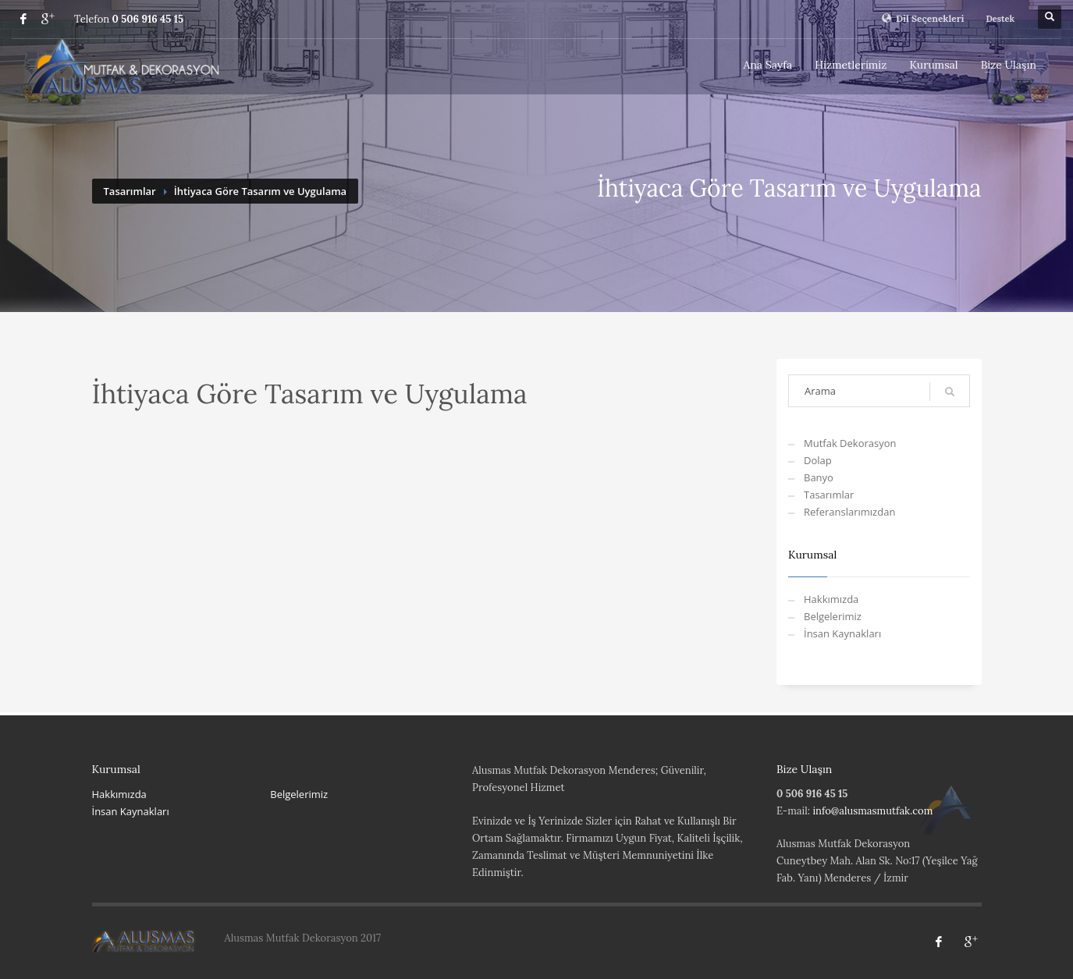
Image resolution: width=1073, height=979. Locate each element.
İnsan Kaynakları (842, 633)
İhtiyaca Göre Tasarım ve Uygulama (260, 191)
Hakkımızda (831, 599)
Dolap (818, 460)
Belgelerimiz (833, 616)
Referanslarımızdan (849, 512)
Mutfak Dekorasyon (850, 443)
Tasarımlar (130, 191)
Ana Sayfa (768, 65)
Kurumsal (933, 65)
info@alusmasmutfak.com (872, 811)
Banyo (818, 477)
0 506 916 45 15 (147, 19)
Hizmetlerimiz (850, 65)
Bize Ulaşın (1008, 65)
